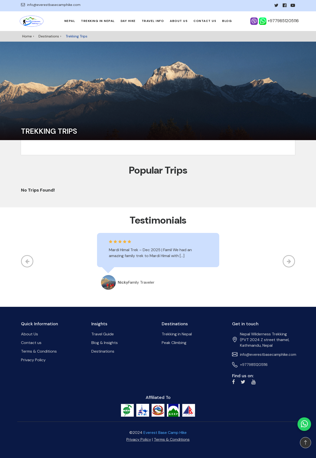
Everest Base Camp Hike (165, 432)
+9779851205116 (254, 364)
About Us (179, 21)
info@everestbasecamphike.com (50, 4)
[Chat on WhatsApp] (304, 424)
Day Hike (128, 21)
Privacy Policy (33, 359)
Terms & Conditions (39, 351)
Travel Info (153, 21)
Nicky (123, 282)
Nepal (69, 21)
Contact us (205, 21)
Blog (227, 21)
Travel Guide (102, 334)
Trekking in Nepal (98, 21)
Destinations (49, 36)
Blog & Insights (104, 342)
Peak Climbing (174, 342)
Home (27, 36)
